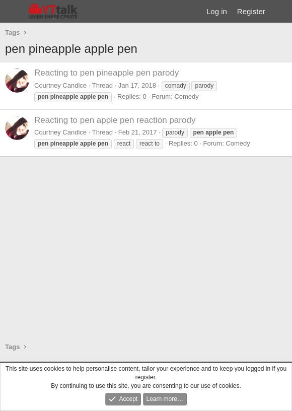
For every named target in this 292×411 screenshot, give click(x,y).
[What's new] (280, 11)
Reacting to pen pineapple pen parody (106, 73)
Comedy (186, 96)
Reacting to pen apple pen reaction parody (114, 120)
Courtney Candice (60, 85)
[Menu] (14, 12)
